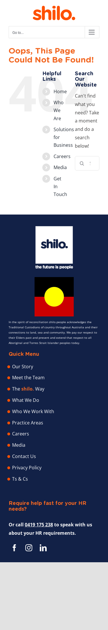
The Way (28, 389)
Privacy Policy (26, 467)
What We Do (25, 400)
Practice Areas (27, 423)
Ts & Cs (20, 479)
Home (60, 91)
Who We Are (59, 110)
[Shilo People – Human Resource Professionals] (54, 228)
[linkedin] (43, 548)
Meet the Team (28, 377)
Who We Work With (33, 411)
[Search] (82, 163)
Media (60, 167)
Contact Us (24, 456)
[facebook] (14, 548)
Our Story (22, 366)
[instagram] (29, 548)
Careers (62, 156)
